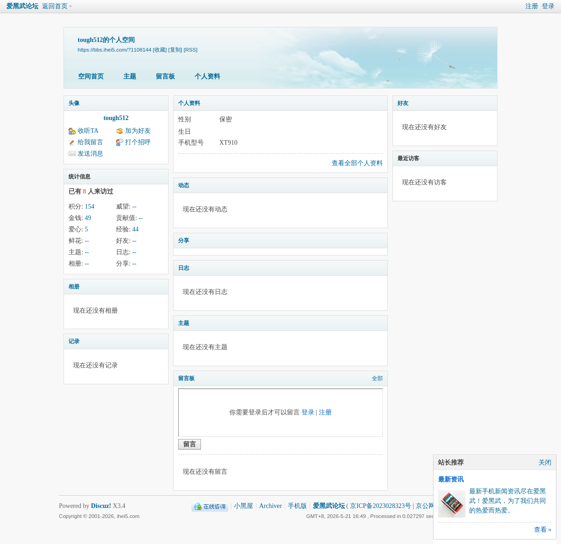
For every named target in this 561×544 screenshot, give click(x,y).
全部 (377, 378)
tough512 (115, 118)
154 (89, 206)
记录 (74, 341)
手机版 (297, 505)
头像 (74, 103)
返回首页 (55, 6)
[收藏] (160, 49)
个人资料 (207, 76)
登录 (548, 6)
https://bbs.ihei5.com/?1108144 (114, 49)
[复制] (175, 49)
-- (134, 206)
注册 (531, 6)
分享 (183, 240)
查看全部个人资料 (357, 163)
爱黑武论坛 (22, 6)
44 (135, 229)
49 (88, 217)
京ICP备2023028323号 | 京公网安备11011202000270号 (424, 505)
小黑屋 (243, 505)
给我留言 (90, 142)
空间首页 (91, 76)
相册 (74, 286)
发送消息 (90, 153)
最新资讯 (451, 479)
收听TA (88, 130)
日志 (183, 268)
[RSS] (190, 49)
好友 (402, 103)
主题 (129, 76)
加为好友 (138, 130)
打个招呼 (138, 142)
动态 (183, 185)
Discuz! (101, 505)
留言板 (165, 76)
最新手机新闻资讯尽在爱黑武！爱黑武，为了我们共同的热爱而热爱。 (507, 501)
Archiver (270, 505)
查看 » (543, 529)
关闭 (545, 462)
